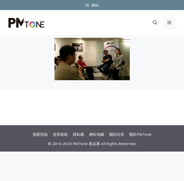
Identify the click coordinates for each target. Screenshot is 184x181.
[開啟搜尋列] (155, 22)
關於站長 (116, 134)
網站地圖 (96, 134)
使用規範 (60, 134)
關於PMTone (140, 134)
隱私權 (78, 134)
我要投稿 (40, 134)
